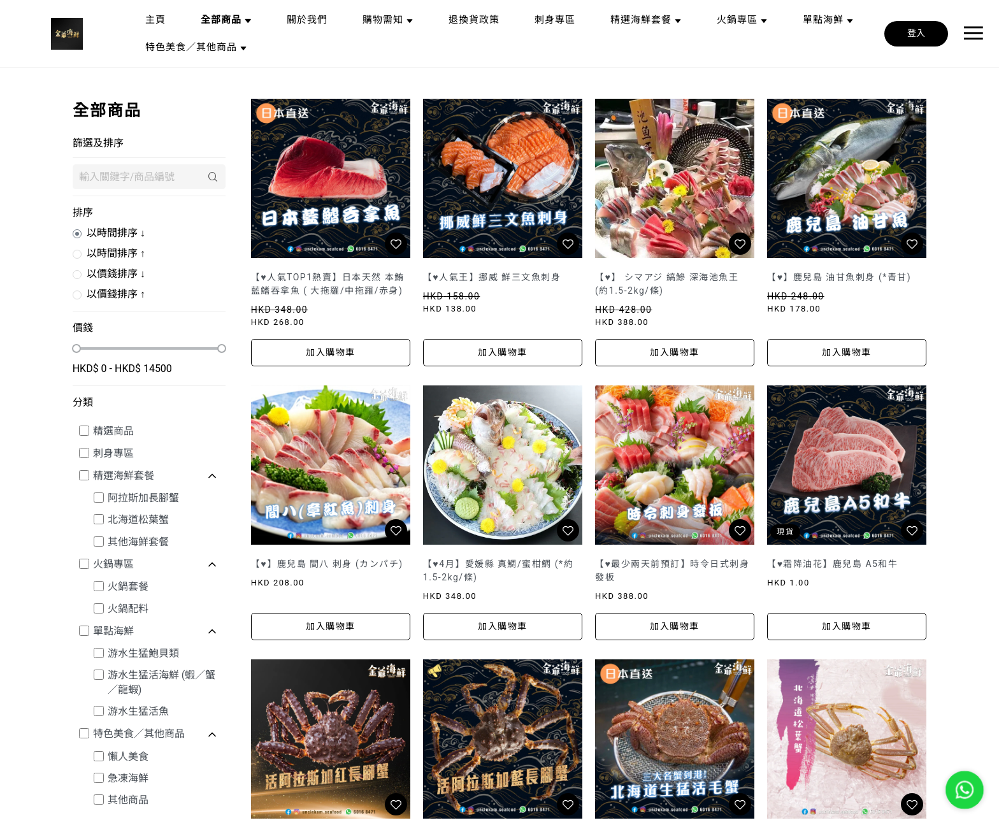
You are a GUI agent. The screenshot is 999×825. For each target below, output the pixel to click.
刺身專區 (113, 453)
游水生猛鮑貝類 (143, 653)
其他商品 (128, 800)
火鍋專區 (113, 564)
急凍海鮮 (128, 778)
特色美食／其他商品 (139, 734)
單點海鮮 (113, 631)
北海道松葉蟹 (138, 519)
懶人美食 (128, 756)
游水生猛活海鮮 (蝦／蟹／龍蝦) (161, 682)
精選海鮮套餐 (123, 476)
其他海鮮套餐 (138, 542)
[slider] (76, 348)
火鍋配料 (128, 609)
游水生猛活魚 (138, 711)
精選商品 (113, 431)
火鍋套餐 (128, 586)
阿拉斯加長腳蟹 (143, 498)
